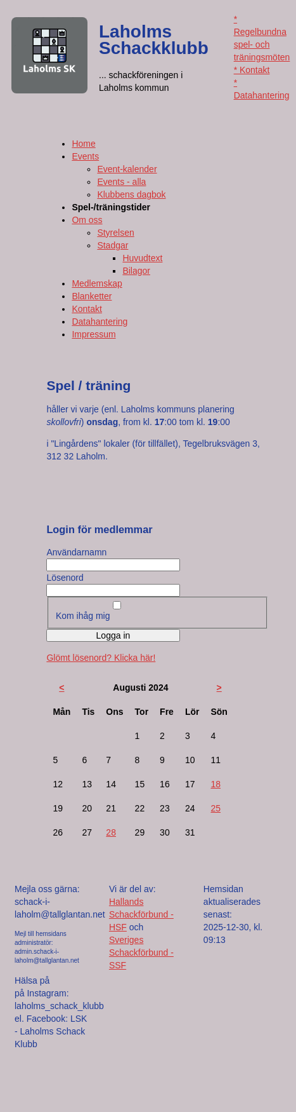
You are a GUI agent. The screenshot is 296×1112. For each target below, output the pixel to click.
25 (215, 808)
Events (85, 156)
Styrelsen (115, 232)
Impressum (93, 334)
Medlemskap (97, 283)
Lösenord (64, 578)
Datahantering (99, 321)
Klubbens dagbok (131, 194)
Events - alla (121, 182)
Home (83, 144)
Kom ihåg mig (83, 616)
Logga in (113, 635)
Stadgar (112, 245)
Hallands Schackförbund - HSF (141, 914)
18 (215, 784)
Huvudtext (142, 258)
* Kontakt (252, 70)
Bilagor (136, 271)
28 (111, 832)
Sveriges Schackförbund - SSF (141, 952)
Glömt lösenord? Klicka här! (100, 658)
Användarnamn (76, 552)
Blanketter (92, 296)
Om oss (87, 220)
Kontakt (86, 309)
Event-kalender (127, 169)
